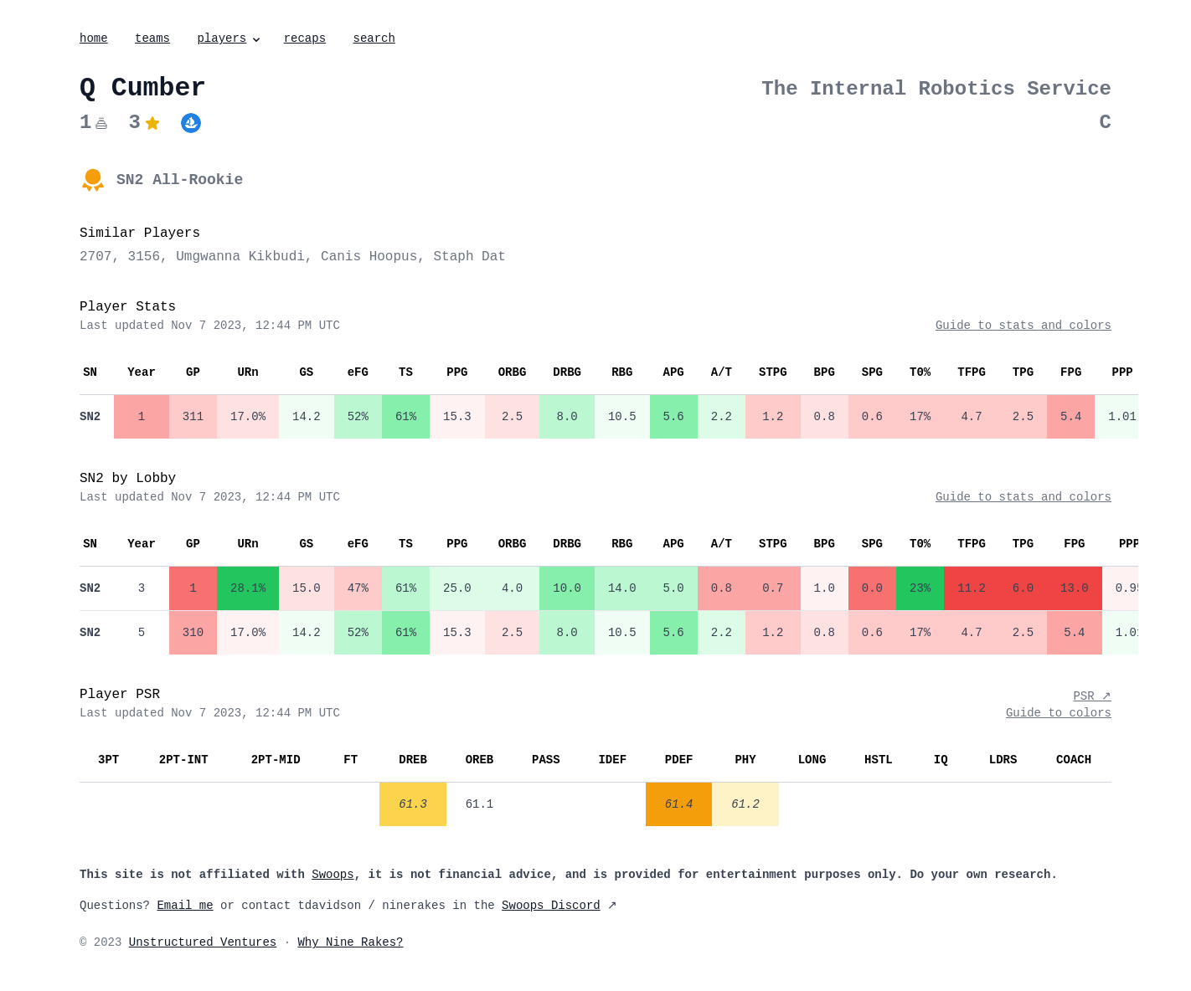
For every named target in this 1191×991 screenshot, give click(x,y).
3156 (144, 256)
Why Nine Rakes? (350, 942)
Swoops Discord (551, 905)
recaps (305, 38)
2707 (95, 256)
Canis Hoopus (369, 256)
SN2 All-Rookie (179, 180)
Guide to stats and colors (1023, 325)
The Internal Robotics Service (936, 89)
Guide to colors (1058, 713)
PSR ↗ (1092, 696)
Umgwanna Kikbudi (240, 256)
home (94, 38)
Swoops (332, 874)
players (230, 38)
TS (406, 372)
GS (306, 372)
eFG (358, 372)
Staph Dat (469, 256)
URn (247, 372)
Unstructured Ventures (202, 942)
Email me (185, 905)
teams (152, 38)
